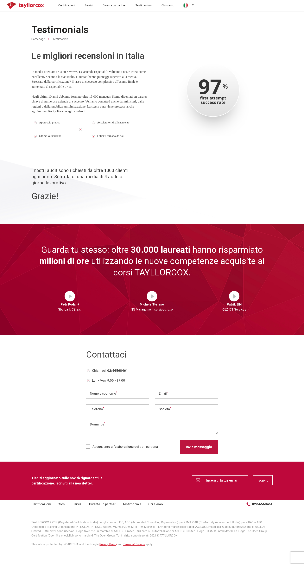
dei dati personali (146, 447)
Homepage (38, 39)
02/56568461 (259, 504)
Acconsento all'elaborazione (122, 446)
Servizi (89, 5)
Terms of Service (134, 544)
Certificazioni (66, 5)
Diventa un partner (114, 5)
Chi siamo (168, 5)
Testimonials (144, 5)
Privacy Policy (108, 544)
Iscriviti (263, 480)
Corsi (62, 504)
